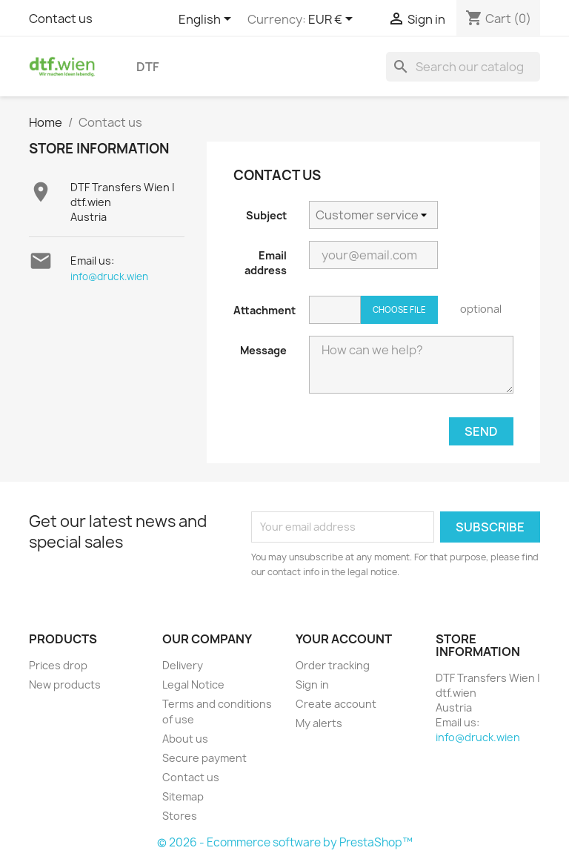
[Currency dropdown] (333, 20)
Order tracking (333, 665)
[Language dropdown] (207, 20)
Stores (179, 816)
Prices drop (58, 665)
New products (65, 684)
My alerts (319, 723)
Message (263, 350)
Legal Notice (193, 684)
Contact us (61, 18)
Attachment (264, 310)
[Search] (463, 67)
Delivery (182, 665)
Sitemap (183, 796)
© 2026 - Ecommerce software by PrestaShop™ (285, 842)
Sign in (312, 684)
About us (185, 739)
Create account (336, 704)
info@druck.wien (109, 276)
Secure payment (204, 758)
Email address (265, 262)
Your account (344, 639)
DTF (147, 67)
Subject (266, 215)
